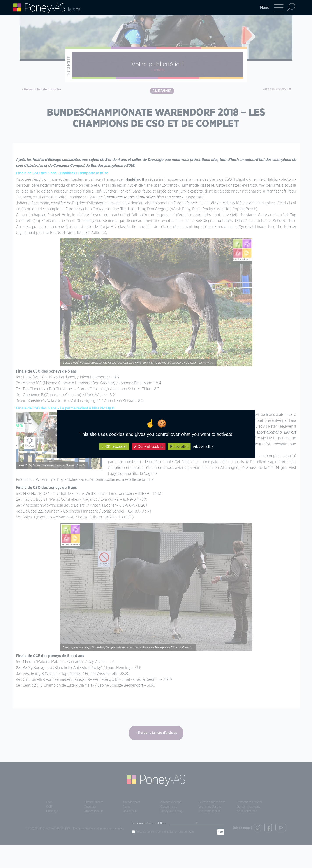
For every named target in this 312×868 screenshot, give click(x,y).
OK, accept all (114, 446)
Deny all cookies (148, 446)
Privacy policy (203, 446)
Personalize (179, 446)
